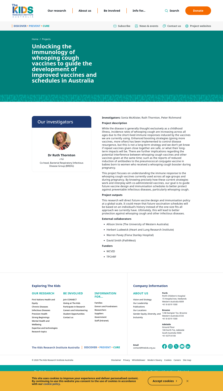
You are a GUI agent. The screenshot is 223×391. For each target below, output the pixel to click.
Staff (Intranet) (102, 320)
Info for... (139, 11)
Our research (57, 11)
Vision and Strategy (142, 299)
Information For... (105, 295)
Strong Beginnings (40, 317)
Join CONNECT (70, 299)
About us (85, 11)
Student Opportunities (73, 313)
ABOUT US (140, 293)
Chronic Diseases (40, 306)
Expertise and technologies (45, 328)
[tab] (60, 158)
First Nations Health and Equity (43, 301)
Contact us (68, 317)
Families (98, 302)
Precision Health (39, 313)
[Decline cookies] (187, 381)
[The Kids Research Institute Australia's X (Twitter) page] (176, 346)
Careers (177, 360)
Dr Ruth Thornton (61, 155)
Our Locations (139, 310)
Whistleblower (138, 360)
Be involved (112, 11)
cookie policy (51, 384)
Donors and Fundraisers (106, 306)
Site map (187, 360)
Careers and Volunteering (75, 310)
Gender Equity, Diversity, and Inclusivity (147, 315)
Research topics (39, 331)
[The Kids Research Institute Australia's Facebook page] (164, 346)
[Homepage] (22, 11)
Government (101, 317)
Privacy (126, 360)
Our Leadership (140, 303)
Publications (139, 306)
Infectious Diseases (41, 310)
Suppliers (99, 313)
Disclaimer (116, 360)
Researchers (100, 310)
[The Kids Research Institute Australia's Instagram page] (170, 346)
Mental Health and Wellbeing (40, 323)
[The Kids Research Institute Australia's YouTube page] (182, 346)
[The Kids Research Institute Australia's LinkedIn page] (187, 346)
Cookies (168, 360)
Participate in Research (74, 306)
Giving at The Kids (71, 303)
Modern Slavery (154, 360)
